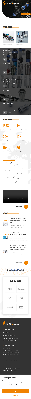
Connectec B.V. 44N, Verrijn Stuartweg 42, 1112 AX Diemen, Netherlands (11, 369)
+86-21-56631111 (6, 332)
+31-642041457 (6, 363)
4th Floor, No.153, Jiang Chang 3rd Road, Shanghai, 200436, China (10, 339)
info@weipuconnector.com (9, 335)
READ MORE (22, 207)
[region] (15, 387)
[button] (28, 8)
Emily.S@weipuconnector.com (10, 365)
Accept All (15, 391)
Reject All (15, 395)
